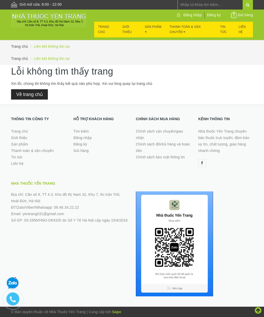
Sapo (116, 312)
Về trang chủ (29, 94)
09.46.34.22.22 (66, 207)
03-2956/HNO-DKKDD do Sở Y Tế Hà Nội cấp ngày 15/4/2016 (76, 220)
